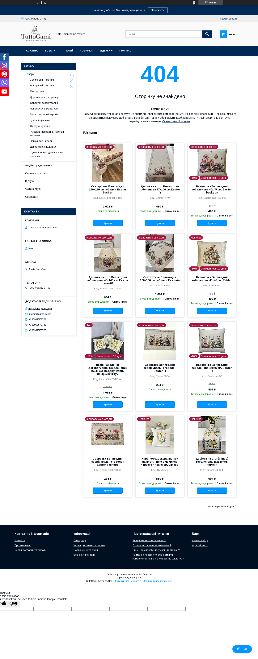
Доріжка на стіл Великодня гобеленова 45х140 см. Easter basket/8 (107, 280)
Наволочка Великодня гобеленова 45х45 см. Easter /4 (212, 367)
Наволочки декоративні (44, 108)
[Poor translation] (14, 604)
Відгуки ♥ (106, 50)
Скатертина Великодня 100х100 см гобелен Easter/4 (160, 279)
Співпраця (31, 196)
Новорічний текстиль (42, 85)
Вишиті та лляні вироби (44, 114)
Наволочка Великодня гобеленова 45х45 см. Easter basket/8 (212, 189)
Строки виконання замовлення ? (152, 545)
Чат (242, 649)
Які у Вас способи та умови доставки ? (156, 550)
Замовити (157, 10)
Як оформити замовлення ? (149, 540)
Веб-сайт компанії (84, 554)
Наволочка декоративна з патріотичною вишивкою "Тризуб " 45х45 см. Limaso (159, 461)
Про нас (125, 50)
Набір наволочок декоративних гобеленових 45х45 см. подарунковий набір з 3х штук (107, 369)
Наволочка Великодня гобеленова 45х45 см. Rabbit (212, 279)
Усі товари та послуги (221, 506)
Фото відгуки (33, 188)
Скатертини (37, 91)
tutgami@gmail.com (40, 314)
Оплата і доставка (36, 173)
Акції (69, 50)
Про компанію (23, 545)
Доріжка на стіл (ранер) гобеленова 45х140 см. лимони (212, 461)
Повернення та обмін (86, 550)
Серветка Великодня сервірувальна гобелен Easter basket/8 (107, 461)
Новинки (86, 50)
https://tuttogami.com (40, 308)
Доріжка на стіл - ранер (44, 97)
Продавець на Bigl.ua (129, 577)
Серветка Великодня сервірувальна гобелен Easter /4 (159, 367)
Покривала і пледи (41, 141)
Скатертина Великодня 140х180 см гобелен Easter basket (107, 189)
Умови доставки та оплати (30, 550)
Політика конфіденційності (157, 581)
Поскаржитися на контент (127, 581)
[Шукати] (207, 34)
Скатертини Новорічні (176, 121)
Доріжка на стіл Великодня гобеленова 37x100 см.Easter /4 (159, 189)
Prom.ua (147, 574)
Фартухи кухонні (40, 126)
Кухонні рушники (40, 120)
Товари (49, 50)
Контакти (20, 540)
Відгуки (29, 181)
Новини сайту (200, 540)
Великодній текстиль (42, 79)
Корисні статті (200, 545)
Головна (31, 50)
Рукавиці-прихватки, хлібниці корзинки (47, 133)
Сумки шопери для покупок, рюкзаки (46, 154)
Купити (108, 223)
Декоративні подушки (43, 146)
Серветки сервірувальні (44, 102)
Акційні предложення (38, 165)
